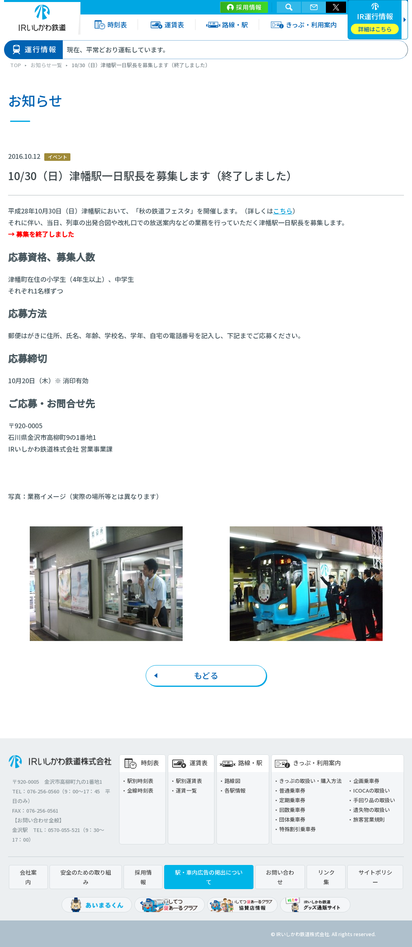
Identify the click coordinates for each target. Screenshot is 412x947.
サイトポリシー (375, 877)
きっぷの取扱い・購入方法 (310, 781)
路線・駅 (227, 25)
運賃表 (166, 25)
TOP (15, 65)
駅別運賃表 (189, 781)
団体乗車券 (292, 819)
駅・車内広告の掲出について (209, 877)
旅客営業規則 (369, 819)
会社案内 (28, 877)
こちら (283, 211)
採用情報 (249, 7)
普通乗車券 (292, 790)
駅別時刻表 (140, 781)
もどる (206, 675)
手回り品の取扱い (374, 800)
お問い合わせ (280, 877)
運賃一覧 (186, 790)
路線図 (232, 781)
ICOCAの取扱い (371, 790)
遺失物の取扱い (371, 809)
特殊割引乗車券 (297, 829)
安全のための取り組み (85, 877)
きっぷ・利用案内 (303, 25)
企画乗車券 (366, 781)
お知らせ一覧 (46, 65)
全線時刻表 (140, 790)
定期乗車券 (292, 800)
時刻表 (109, 25)
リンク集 (326, 877)
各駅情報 (235, 790)
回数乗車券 (292, 809)
